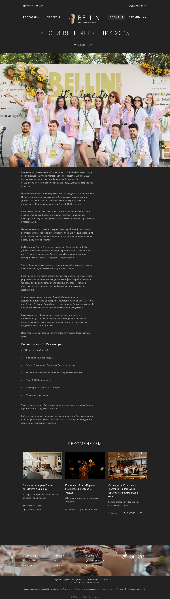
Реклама (59, 565)
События (116, 17)
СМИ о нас (91, 556)
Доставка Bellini (95, 561)
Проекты (53, 17)
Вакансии (59, 556)
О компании (137, 17)
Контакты (91, 565)
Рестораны (31, 17)
